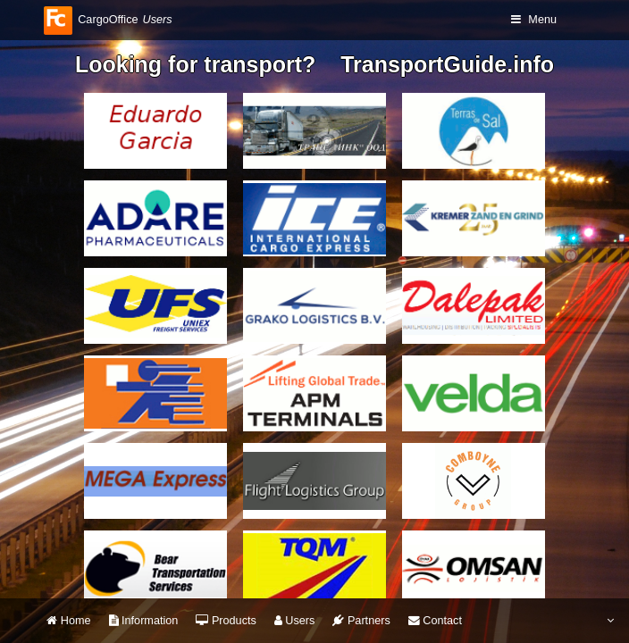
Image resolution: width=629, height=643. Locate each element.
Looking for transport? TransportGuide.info (314, 64)
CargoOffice (108, 19)
